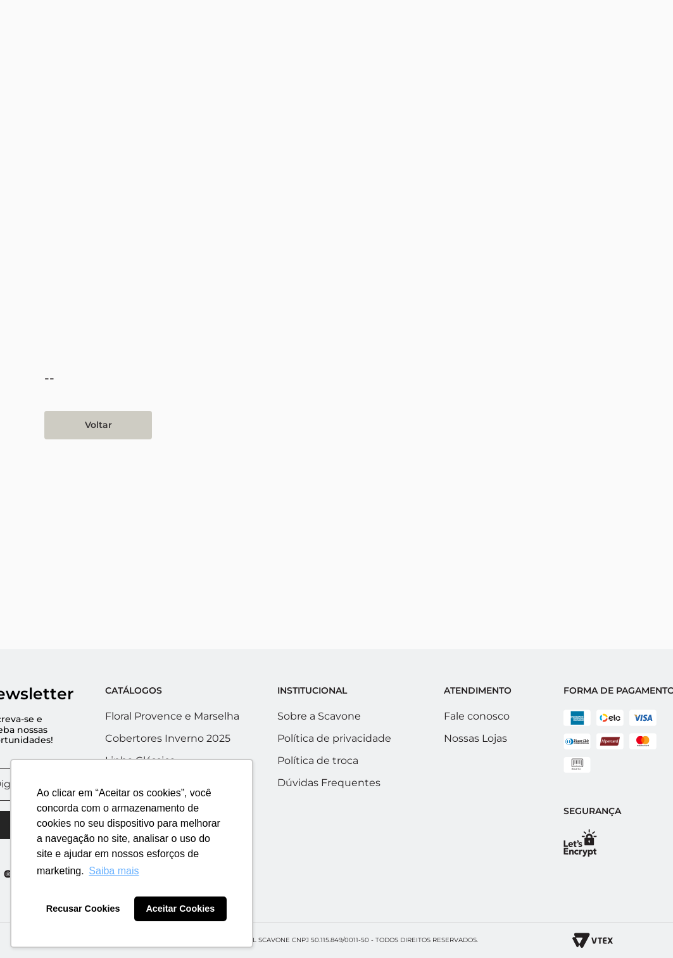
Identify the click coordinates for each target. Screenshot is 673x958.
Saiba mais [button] (114, 870)
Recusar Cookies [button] (83, 908)
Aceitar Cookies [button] (180, 908)
